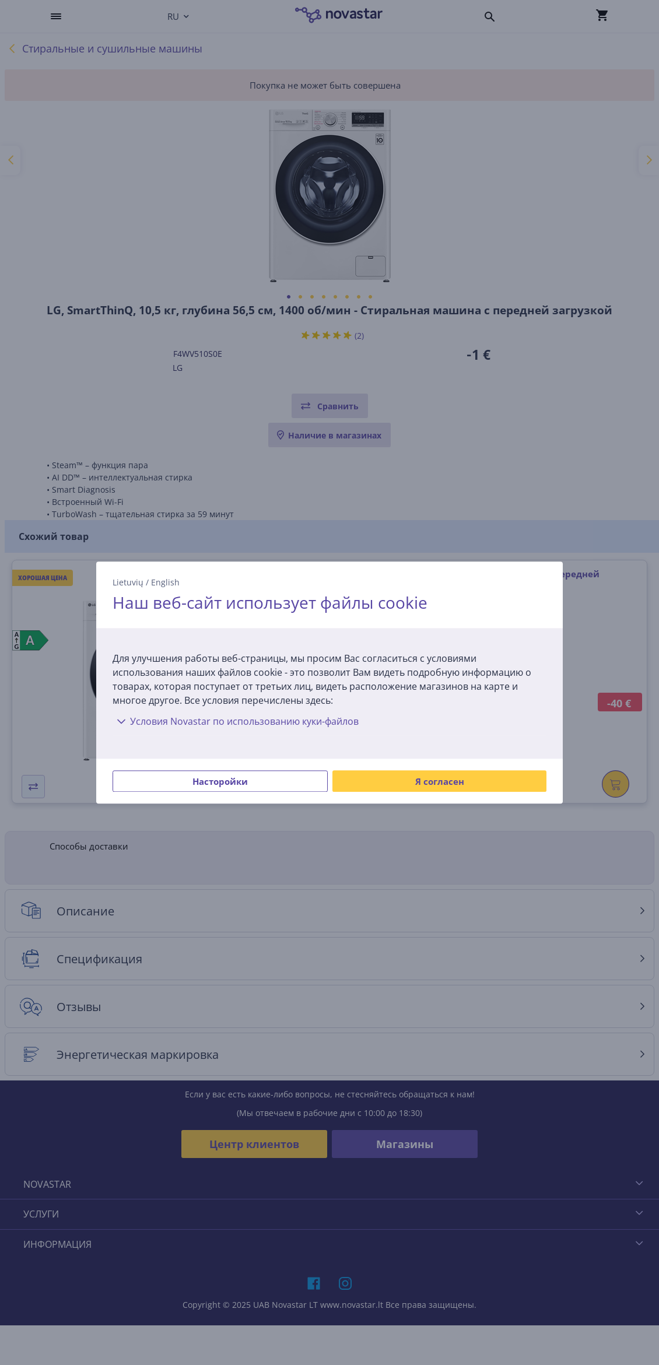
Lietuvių (128, 582)
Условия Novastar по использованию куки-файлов (236, 721)
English (165, 582)
